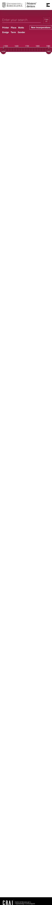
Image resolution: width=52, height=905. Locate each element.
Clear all (46, 20)
